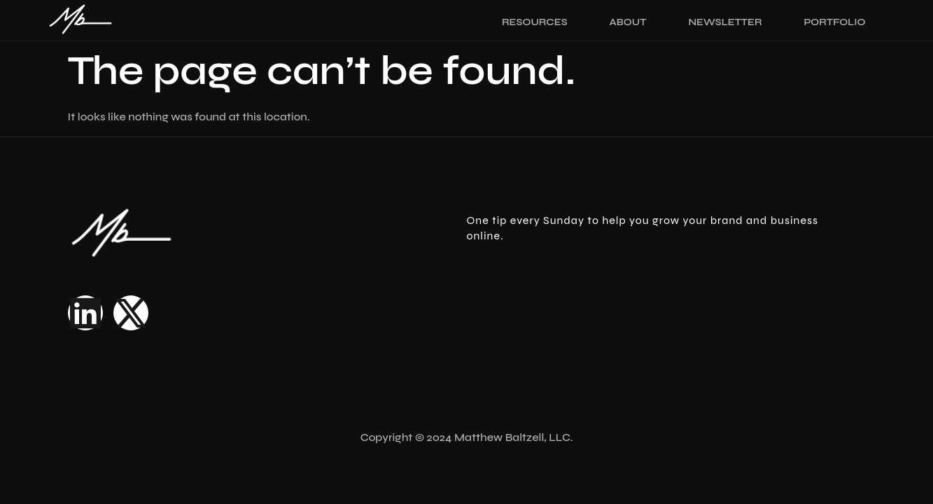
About (628, 22)
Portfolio (835, 22)
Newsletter (725, 22)
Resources (535, 22)
